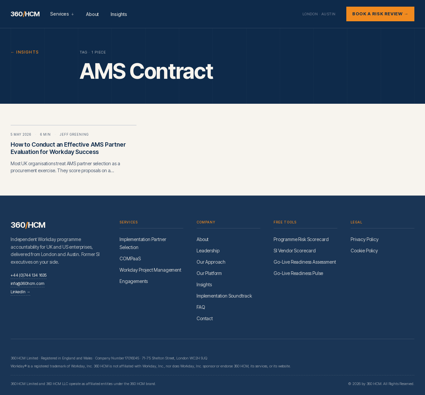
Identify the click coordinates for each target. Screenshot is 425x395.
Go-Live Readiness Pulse (298, 273)
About (92, 14)
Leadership (208, 250)
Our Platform (209, 273)
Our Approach (211, 262)
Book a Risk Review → (380, 13)
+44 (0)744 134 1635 (28, 275)
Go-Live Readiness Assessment (305, 262)
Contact (205, 318)
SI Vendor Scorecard (295, 250)
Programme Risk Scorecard (301, 239)
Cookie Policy (364, 250)
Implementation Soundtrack (224, 296)
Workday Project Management (150, 270)
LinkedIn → (20, 291)
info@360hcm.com (27, 283)
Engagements (134, 281)
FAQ (201, 307)
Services (62, 14)
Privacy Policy (365, 239)
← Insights (25, 52)
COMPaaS (130, 258)
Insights (119, 14)
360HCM (25, 14)
